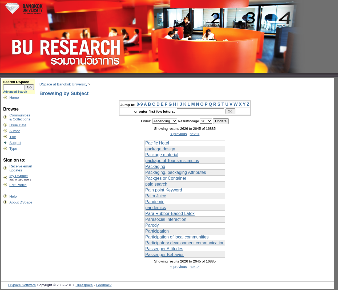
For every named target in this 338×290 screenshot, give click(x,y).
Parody (152, 225)
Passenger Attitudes (164, 248)
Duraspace (84, 285)
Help (13, 196)
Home (14, 98)
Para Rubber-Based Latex (170, 213)
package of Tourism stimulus (172, 160)
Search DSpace (16, 82)
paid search (156, 184)
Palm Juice (155, 196)
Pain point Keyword (163, 190)
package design (160, 149)
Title (12, 137)
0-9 (139, 104)
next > (195, 134)
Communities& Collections (19, 117)
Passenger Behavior (164, 254)
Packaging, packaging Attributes (175, 172)
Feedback (104, 285)
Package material (161, 154)
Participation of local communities (176, 237)
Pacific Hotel (157, 143)
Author (14, 131)
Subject (15, 143)
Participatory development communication (184, 243)
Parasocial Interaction (165, 219)
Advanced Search (15, 91)
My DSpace (18, 176)
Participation (157, 231)
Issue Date (17, 125)
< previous (178, 134)
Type (13, 149)
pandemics (155, 207)
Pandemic (154, 201)
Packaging (155, 166)
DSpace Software (22, 285)
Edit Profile (17, 185)
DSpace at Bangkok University (63, 84)
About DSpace (20, 202)
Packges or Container (165, 178)
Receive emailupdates (20, 168)
